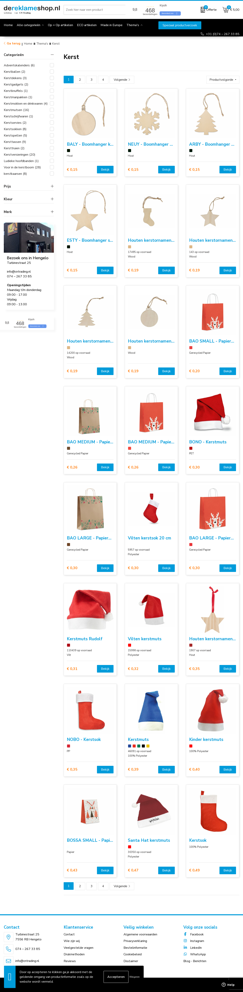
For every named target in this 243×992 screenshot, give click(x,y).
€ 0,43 (72, 870)
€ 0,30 (194, 467)
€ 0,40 (194, 769)
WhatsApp (194, 954)
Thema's (132, 25)
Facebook (193, 934)
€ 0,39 (133, 769)
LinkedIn (192, 948)
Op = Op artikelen (60, 25)
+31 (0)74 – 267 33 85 (222, 34)
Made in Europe (111, 25)
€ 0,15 (72, 169)
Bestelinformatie (135, 948)
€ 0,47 (133, 870)
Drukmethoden (74, 954)
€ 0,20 (194, 371)
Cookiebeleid (132, 954)
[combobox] (95, 10)
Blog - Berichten (194, 961)
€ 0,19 (133, 270)
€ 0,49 (194, 870)
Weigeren (134, 976)
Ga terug (13, 43)
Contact (69, 934)
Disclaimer (130, 961)
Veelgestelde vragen (78, 948)
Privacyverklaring (135, 941)
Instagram (193, 941)
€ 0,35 (194, 669)
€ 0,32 (133, 669)
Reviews (70, 961)
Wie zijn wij (72, 941)
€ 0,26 (72, 467)
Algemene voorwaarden (140, 934)
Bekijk (105, 169)
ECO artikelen (87, 25)
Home (28, 43)
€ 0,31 (72, 669)
